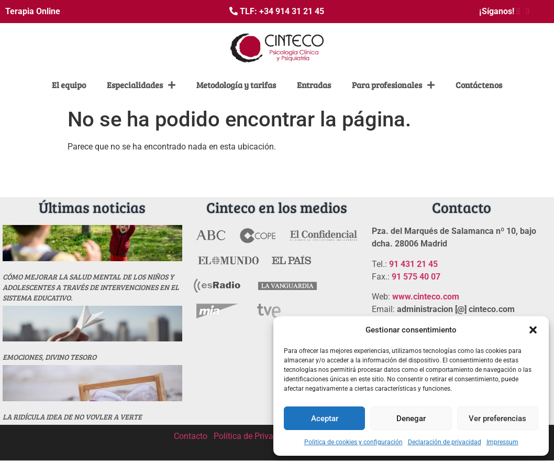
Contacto (190, 436)
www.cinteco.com (425, 297)
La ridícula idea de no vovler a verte (72, 417)
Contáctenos (479, 84)
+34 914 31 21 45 (291, 11)
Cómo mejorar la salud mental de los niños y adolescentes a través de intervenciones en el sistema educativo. (91, 287)
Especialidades (141, 85)
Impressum (502, 442)
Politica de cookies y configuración (353, 442)
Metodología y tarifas (236, 84)
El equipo (69, 84)
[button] (533, 330)
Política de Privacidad (254, 436)
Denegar (411, 418)
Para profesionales (393, 85)
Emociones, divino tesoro (49, 357)
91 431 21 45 (413, 264)
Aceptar (324, 418)
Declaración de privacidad (444, 442)
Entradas (314, 84)
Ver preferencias (497, 418)
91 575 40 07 (416, 277)
